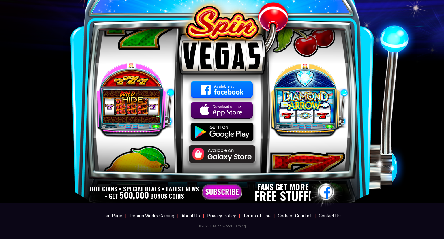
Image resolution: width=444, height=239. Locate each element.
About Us (190, 216)
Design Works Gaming (152, 216)
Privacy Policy (221, 216)
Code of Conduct (295, 216)
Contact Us (330, 216)
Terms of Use (257, 216)
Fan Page (112, 216)
